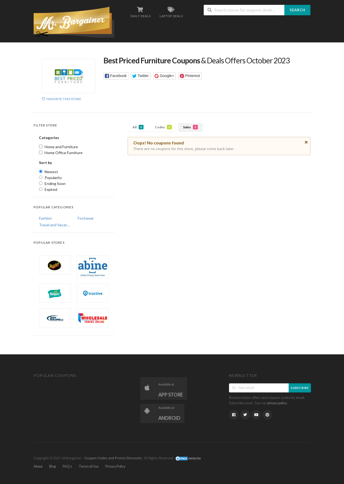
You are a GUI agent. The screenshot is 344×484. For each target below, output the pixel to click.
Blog (52, 466)
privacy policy (277, 403)
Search (297, 10)
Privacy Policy (115, 466)
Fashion (45, 218)
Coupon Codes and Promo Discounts (113, 458)
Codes (163, 127)
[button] (115, 76)
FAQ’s (67, 466)
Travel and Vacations (54, 225)
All (138, 127)
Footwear (86, 218)
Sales (190, 127)
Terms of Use (89, 466)
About (38, 466)
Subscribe (300, 388)
